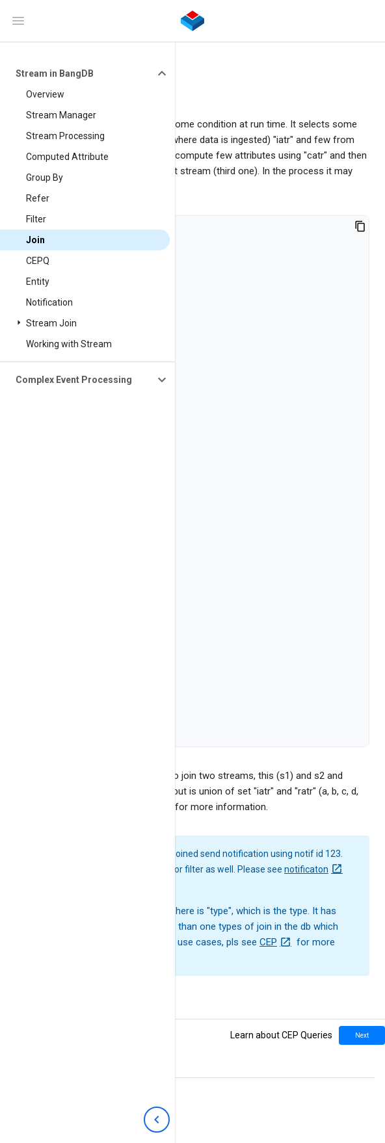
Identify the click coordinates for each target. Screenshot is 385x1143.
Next (362, 1035)
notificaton (306, 869)
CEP (268, 942)
